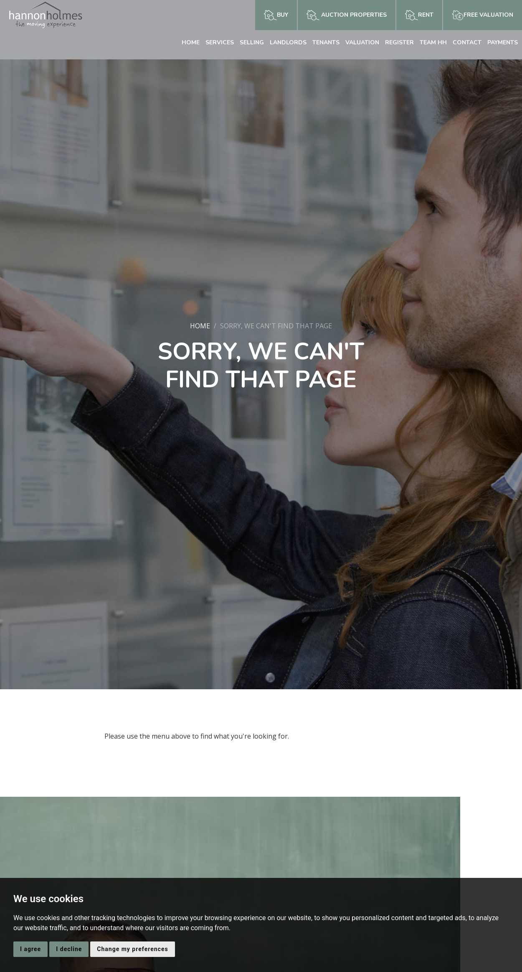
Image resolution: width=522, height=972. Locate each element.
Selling (252, 42)
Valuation (362, 42)
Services (219, 42)
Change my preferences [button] (132, 949)
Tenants (326, 42)
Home (191, 42)
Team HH (433, 42)
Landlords (288, 42)
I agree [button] (30, 949)
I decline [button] (69, 949)
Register (399, 42)
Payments (502, 42)
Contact (467, 42)
